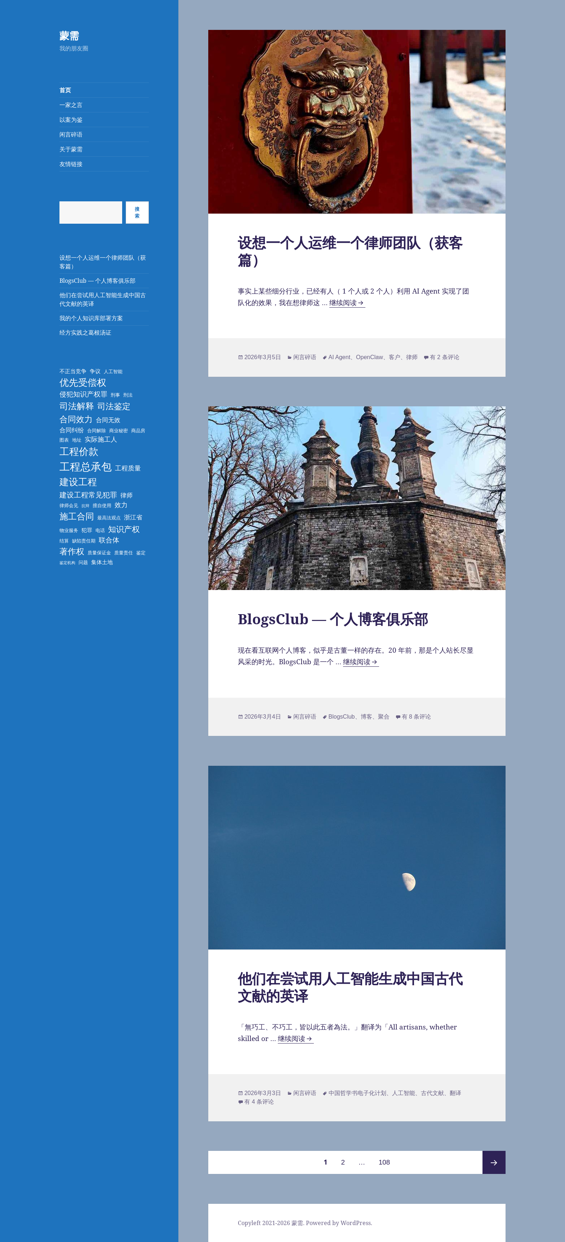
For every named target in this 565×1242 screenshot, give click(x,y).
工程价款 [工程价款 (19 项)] (78, 451)
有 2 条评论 (444, 357)
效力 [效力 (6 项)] (121, 504)
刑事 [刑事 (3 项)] (115, 395)
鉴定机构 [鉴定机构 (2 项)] (67, 562)
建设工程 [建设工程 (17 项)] (78, 481)
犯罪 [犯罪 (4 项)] (86, 529)
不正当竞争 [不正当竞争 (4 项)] (72, 371)
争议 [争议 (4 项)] (95, 371)
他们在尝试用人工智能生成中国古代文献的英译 (350, 987)
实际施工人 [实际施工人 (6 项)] (101, 439)
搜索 (137, 212)
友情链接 (71, 164)
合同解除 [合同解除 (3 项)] (96, 430)
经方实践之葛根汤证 (85, 332)
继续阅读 (347, 303)
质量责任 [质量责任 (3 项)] (123, 552)
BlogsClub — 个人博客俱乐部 (97, 281)
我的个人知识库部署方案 (91, 318)
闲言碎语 (71, 134)
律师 (412, 357)
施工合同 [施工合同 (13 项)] (76, 516)
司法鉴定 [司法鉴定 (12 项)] (113, 406)
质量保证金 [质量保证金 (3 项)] (99, 552)
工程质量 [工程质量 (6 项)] (128, 468)
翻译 (455, 1093)
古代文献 (432, 1093)
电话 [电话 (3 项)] (100, 530)
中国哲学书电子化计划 (357, 1093)
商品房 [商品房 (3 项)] (138, 430)
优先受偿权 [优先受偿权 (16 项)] (82, 382)
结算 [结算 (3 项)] (64, 540)
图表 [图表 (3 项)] (64, 440)
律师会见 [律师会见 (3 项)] (68, 505)
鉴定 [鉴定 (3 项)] (141, 552)
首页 (65, 90)
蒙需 (69, 35)
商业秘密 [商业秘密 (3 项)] (118, 430)
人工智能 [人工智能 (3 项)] (113, 371)
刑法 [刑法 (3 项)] (128, 395)
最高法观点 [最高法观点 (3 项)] (109, 517)
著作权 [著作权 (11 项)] (71, 551)
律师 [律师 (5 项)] (126, 495)
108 (384, 1158)
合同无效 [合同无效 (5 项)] (108, 420)
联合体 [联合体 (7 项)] (109, 540)
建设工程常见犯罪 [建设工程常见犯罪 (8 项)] (88, 495)
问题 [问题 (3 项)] (83, 562)
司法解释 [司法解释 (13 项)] (76, 406)
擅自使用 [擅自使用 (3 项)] (102, 505)
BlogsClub (342, 717)
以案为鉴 (71, 120)
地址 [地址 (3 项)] (76, 440)
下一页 (494, 1162)
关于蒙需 (71, 149)
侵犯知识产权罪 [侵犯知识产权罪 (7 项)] (83, 394)
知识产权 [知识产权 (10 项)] (124, 528)
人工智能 (403, 1093)
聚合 (384, 717)
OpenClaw (369, 357)
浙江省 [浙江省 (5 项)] (133, 517)
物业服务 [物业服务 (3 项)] (68, 530)
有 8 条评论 (416, 717)
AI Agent (340, 357)
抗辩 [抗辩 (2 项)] (85, 505)
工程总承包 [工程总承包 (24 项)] (85, 466)
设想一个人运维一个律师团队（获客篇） (350, 251)
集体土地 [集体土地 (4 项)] (102, 562)
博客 (366, 717)
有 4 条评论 (259, 1102)
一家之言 (71, 105)
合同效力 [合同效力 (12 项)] (76, 419)
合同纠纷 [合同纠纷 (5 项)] (71, 430)
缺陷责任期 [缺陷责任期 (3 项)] (83, 540)
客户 (394, 357)
